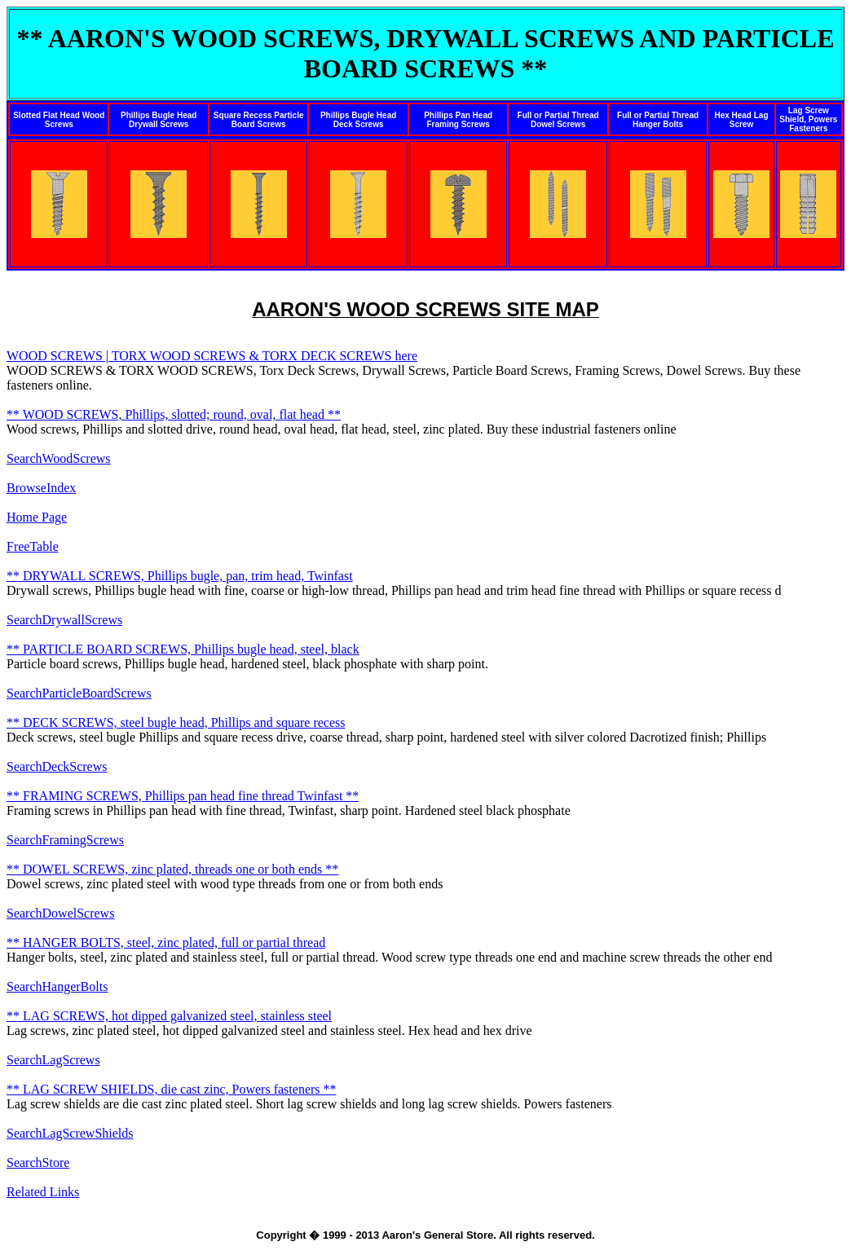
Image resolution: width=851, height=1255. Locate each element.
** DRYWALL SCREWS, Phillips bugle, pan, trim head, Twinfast (180, 576)
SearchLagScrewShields (70, 1133)
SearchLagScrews (53, 1060)
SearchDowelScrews (60, 913)
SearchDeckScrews (57, 766)
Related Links (43, 1192)
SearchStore (38, 1162)
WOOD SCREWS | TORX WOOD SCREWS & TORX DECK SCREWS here (212, 356)
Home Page (37, 517)
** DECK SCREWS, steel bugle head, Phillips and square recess (176, 722)
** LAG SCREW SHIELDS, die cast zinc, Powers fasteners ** (172, 1089)
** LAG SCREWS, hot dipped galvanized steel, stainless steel (169, 1016)
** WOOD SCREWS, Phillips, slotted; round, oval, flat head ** (174, 414)
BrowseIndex (41, 488)
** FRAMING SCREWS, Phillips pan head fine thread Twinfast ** (183, 796)
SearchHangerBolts (57, 986)
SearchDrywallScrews (64, 620)
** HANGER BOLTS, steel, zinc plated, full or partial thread (166, 942)
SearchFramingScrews (65, 840)
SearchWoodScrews (59, 458)
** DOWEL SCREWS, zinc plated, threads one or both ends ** (172, 869)
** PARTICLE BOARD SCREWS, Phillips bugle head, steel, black (183, 649)
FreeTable (33, 546)
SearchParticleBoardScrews (79, 693)
